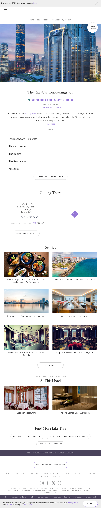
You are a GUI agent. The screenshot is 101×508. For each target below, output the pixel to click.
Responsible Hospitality (27, 436)
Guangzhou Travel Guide (50, 177)
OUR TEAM (21, 473)
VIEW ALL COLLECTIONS (50, 444)
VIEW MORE (50, 365)
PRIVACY (44, 477)
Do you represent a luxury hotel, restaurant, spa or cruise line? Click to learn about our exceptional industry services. (50, 498)
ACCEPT (90, 503)
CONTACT (57, 477)
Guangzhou (30, 113)
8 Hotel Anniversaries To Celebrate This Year (75, 279)
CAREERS (34, 473)
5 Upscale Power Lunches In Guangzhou (74, 352)
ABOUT (9, 473)
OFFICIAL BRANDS (51, 473)
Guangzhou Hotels (39, 20)
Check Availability (26, 233)
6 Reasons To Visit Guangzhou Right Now (26, 316)
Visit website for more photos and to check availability (50, 452)
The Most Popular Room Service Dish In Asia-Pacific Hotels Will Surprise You (26, 280)
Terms (9, 505)
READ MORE (50, 124)
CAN (35, 223)
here (35, 3)
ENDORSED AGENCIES (75, 473)
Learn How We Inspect (50, 107)
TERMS (92, 473)
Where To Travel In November (75, 316)
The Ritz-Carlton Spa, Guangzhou (75, 413)
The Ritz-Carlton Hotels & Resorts (68, 436)
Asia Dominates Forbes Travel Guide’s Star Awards (26, 353)
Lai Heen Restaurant (26, 413)
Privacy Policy (72, 503)
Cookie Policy (26, 505)
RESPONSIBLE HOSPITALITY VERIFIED (50, 100)
